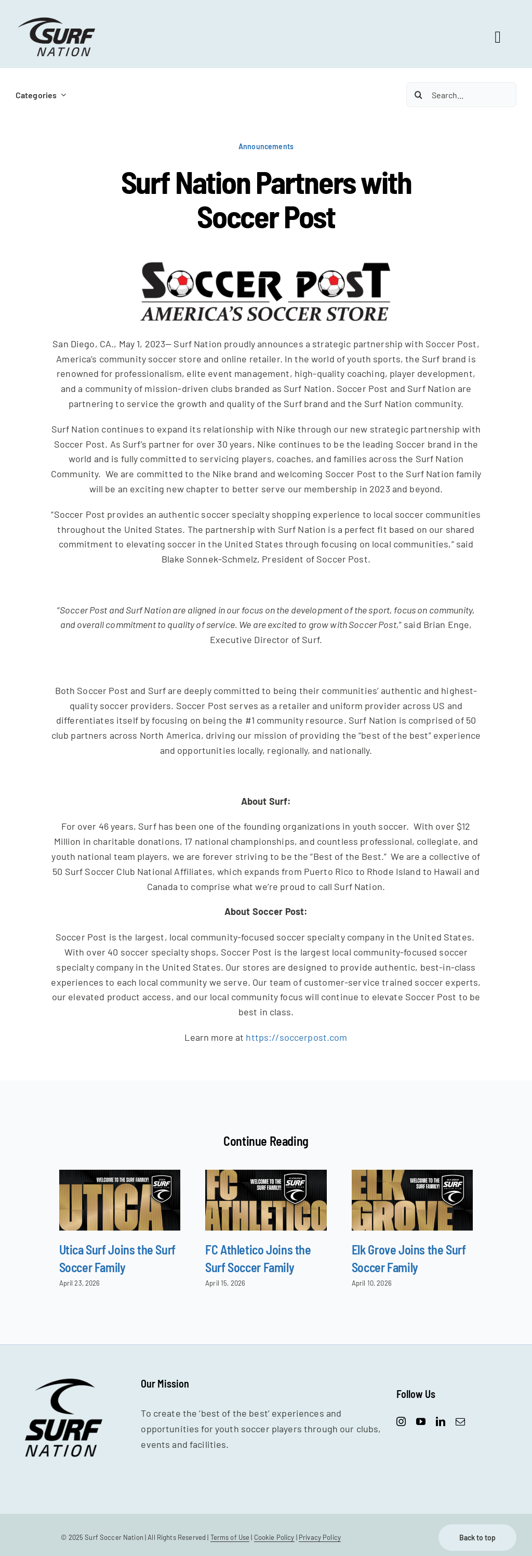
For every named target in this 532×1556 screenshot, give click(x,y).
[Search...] (461, 94)
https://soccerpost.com (296, 1037)
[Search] (418, 94)
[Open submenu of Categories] (61, 95)
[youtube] (420, 1421)
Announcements (266, 146)
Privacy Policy (320, 1537)
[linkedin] (440, 1421)
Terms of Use (230, 1537)
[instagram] (401, 1421)
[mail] (460, 1421)
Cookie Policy (274, 1537)
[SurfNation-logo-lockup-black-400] (58, 20)
